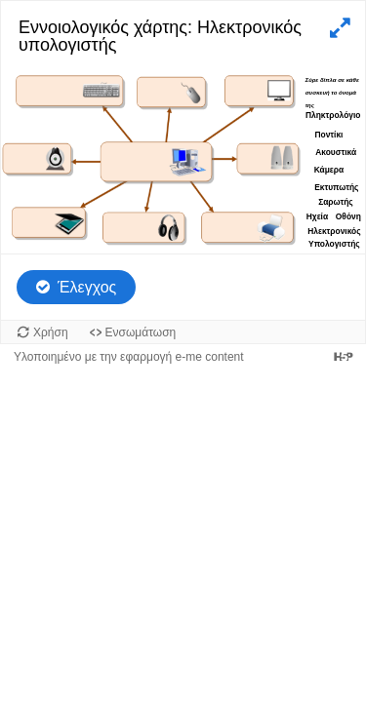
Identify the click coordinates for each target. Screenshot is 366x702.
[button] (337, 28)
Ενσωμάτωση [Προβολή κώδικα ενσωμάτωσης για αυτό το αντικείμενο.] (141, 332)
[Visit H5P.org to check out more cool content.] (343, 356)
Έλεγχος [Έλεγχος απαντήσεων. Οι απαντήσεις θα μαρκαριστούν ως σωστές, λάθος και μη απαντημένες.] (87, 287)
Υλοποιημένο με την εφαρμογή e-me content (129, 357)
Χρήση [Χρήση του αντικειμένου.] (50, 332)
